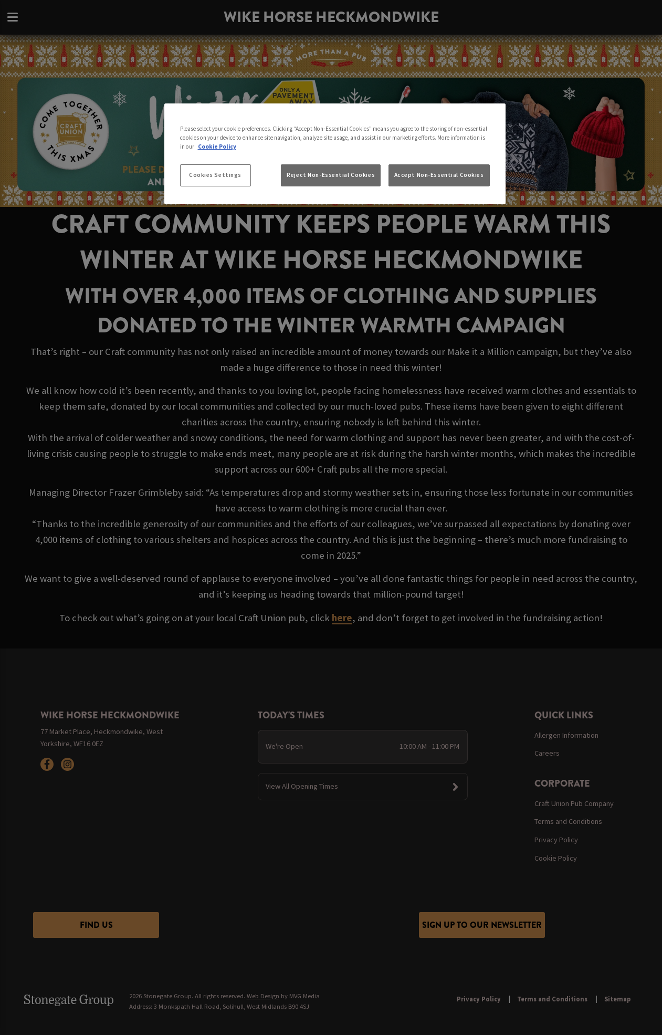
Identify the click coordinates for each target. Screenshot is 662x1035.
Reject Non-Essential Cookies (331, 175)
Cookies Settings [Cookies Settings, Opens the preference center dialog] (215, 175)
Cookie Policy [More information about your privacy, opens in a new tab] (217, 146)
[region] (335, 153)
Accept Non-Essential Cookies (439, 175)
